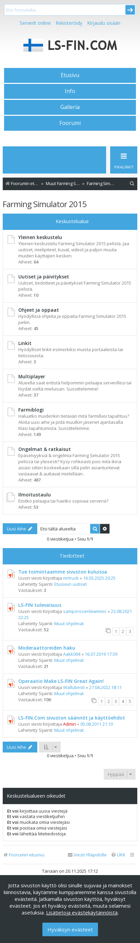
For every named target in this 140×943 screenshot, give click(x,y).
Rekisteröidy (69, 23)
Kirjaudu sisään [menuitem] (103, 23)
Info (70, 91)
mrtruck (71, 578)
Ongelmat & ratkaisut (44, 449)
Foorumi (70, 123)
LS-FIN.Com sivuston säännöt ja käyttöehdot (71, 717)
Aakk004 (71, 654)
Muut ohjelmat (69, 623)
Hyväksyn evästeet (70, 929)
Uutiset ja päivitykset (43, 276)
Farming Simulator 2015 (44, 204)
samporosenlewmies (84, 611)
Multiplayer (31, 376)
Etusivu (70, 75)
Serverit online (35, 23)
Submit (130, 9)
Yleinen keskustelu (40, 237)
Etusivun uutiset (70, 584)
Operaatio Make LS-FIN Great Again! (61, 681)
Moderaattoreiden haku (46, 648)
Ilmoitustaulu (34, 494)
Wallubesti (74, 687)
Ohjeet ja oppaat (38, 310)
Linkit (25, 343)
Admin (69, 724)
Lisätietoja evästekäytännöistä (82, 912)
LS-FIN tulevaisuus (39, 605)
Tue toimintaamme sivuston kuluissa (62, 571)
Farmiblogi (31, 409)
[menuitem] (132, 183)
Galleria (70, 107)
